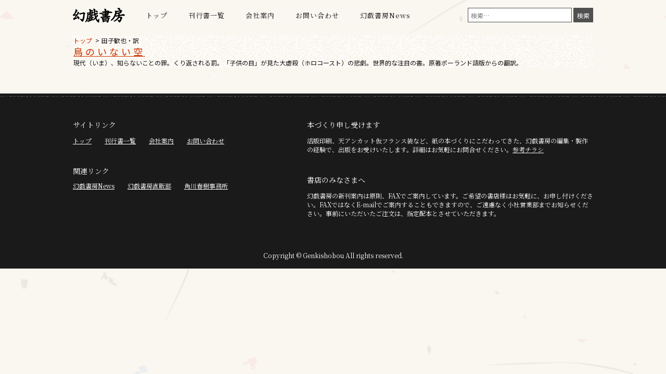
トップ (157, 15)
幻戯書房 (99, 15)
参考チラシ (528, 149)
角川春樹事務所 (206, 185)
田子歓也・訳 (120, 40)
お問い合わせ (317, 15)
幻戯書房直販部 (149, 185)
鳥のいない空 (109, 51)
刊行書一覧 (206, 15)
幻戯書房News (385, 15)
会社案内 (260, 15)
